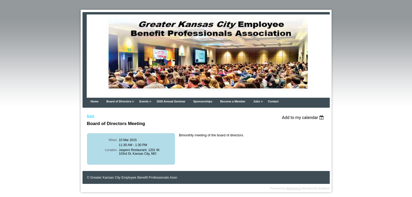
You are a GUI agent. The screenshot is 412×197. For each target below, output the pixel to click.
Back (90, 116)
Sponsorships (202, 101)
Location (111, 150)
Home (95, 101)
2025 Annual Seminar (171, 101)
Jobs (256, 101)
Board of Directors (118, 101)
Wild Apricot (293, 188)
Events (144, 101)
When (113, 140)
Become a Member (232, 101)
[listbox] (303, 117)
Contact (273, 101)
